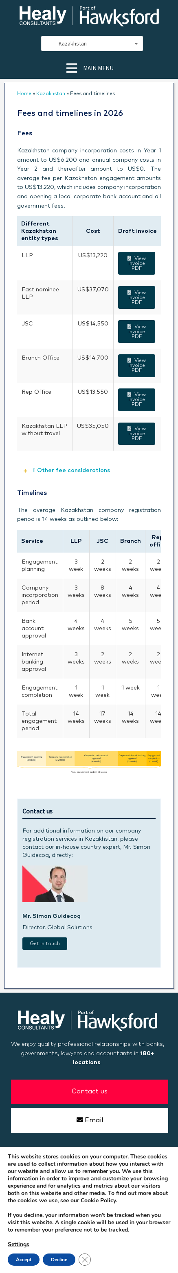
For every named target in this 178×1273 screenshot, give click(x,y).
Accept (23, 1259)
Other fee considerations (71, 470)
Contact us (90, 1091)
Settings (18, 1244)
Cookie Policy (98, 1200)
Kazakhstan (50, 93)
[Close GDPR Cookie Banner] (85, 1259)
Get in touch (45, 943)
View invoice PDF (136, 263)
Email (89, 1119)
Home (24, 93)
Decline (59, 1259)
